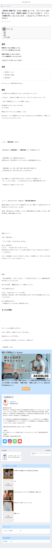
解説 (5, 35)
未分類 (11, 347)
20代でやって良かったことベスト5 (23, 502)
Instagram (10, 443)
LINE (15, 443)
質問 (5, 32)
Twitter (5, 443)
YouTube (19, 443)
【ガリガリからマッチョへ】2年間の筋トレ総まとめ (27, 492)
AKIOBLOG (26, 2)
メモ (15, 481)
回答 (5, 34)
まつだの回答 (7, 37)
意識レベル (17, 513)
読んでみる (26, 388)
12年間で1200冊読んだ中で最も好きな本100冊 (26, 470)
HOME (26, 550)
